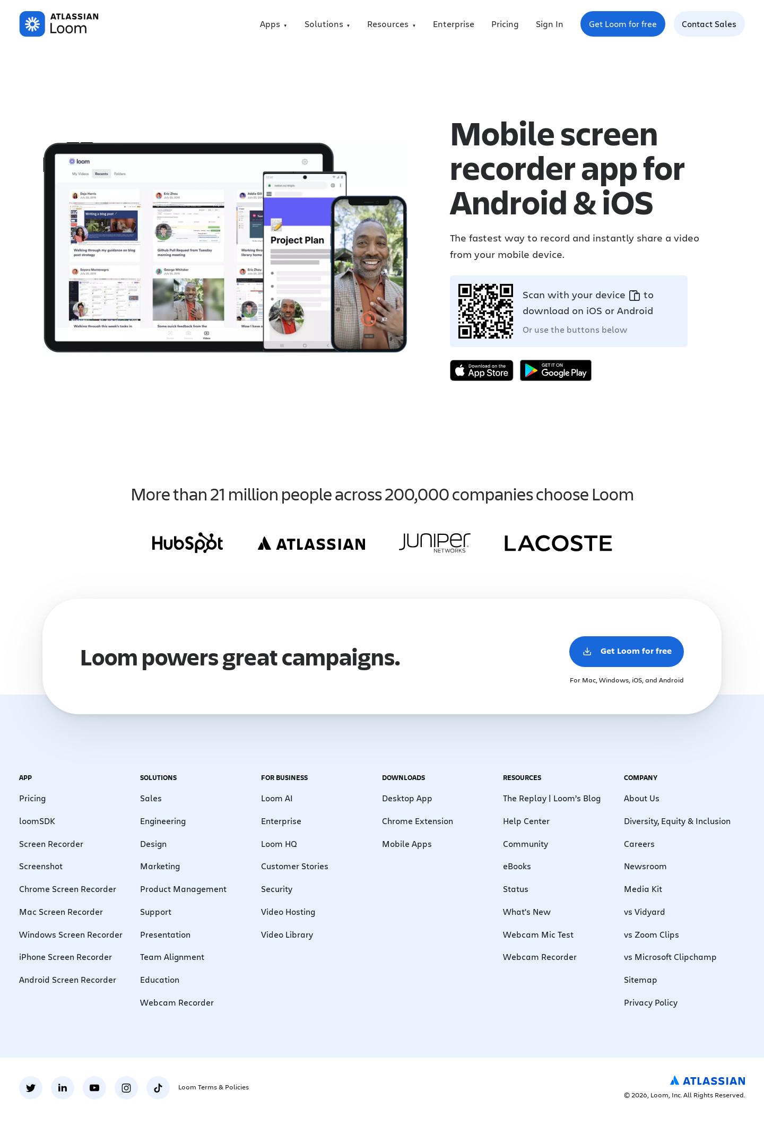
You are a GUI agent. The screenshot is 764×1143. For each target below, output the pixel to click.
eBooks (517, 865)
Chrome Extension (417, 820)
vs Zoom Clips (651, 934)
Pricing (505, 23)
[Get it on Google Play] (556, 370)
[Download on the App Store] (482, 370)
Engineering (163, 820)
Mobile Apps (407, 843)
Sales (151, 797)
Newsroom (645, 865)
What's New (527, 911)
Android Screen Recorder (67, 979)
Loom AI (277, 797)
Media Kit (643, 888)
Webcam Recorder (177, 1002)
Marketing (160, 865)
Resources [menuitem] (388, 23)
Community (525, 843)
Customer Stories (294, 865)
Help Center (526, 820)
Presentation (165, 934)
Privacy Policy (651, 1002)
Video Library (287, 934)
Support (155, 911)
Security (276, 888)
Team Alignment (172, 956)
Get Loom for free (626, 27)
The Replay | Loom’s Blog (552, 797)
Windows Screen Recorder (71, 934)
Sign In (549, 23)
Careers (639, 843)
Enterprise (453, 23)
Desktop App (407, 797)
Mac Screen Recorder (61, 911)
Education (159, 979)
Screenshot (41, 865)
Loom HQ (279, 843)
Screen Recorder (51, 843)
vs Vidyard (644, 911)
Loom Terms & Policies (213, 1087)
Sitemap (640, 979)
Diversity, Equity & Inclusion (677, 820)
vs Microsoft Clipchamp (670, 956)
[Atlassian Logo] (707, 1081)
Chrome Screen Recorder (67, 888)
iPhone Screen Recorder (65, 956)
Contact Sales (709, 23)
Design (153, 843)
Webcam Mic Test (538, 934)
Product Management (183, 888)
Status (515, 888)
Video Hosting (288, 911)
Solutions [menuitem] (324, 23)
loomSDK (37, 820)
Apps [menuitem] (270, 23)
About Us (641, 797)
